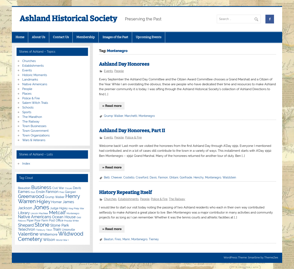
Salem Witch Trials (35, 103)
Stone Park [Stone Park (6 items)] (59, 225)
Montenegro (147, 115)
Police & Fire (133, 137)
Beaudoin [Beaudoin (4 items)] (24, 188)
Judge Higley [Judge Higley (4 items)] (59, 208)
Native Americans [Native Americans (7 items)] (34, 216)
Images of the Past (115, 37)
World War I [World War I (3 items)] (62, 240)
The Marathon (32, 117)
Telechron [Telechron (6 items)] (26, 229)
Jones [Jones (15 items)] (41, 207)
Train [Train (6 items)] (57, 229)
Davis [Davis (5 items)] (77, 188)
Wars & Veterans (33, 140)
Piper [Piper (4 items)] (30, 220)
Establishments (128, 199)
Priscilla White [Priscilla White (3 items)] (71, 220)
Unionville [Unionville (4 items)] (68, 229)
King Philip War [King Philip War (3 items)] (76, 208)
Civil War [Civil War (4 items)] (58, 188)
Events (108, 71)
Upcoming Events (148, 37)
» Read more (111, 106)
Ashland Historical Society (68, 18)
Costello (128, 177)
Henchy (199, 177)
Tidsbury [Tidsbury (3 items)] (40, 230)
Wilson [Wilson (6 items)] (49, 239)
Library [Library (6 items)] (24, 213)
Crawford (142, 177)
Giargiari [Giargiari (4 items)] (70, 192)
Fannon (163, 177)
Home (20, 37)
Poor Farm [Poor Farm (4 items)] (41, 220)
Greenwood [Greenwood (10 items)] (31, 196)
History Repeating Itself (125, 192)
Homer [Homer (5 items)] (56, 202)
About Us (38, 37)
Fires (118, 239)
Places (26, 93)
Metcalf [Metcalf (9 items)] (57, 212)
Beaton (108, 239)
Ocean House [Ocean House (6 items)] (64, 217)
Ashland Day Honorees (124, 64)
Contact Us (61, 37)
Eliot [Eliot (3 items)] (33, 192)
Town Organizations (36, 135)
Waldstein (229, 177)
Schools (27, 107)
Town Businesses (34, 126)
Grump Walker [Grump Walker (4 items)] (55, 197)
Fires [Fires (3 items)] (61, 192)
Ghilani (173, 177)
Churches (110, 199)
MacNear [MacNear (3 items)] (43, 213)
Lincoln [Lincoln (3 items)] (34, 213)
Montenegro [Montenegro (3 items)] (73, 213)
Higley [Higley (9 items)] (43, 201)
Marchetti (131, 115)
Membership (85, 37)
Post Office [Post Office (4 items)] (56, 220)
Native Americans (34, 84)
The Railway (177, 199)
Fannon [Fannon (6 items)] (52, 191)
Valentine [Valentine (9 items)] (28, 234)
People (119, 71)
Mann (126, 239)
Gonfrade (186, 177)
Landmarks (30, 79)
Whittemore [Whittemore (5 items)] (48, 234)
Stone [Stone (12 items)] (42, 224)
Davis (153, 177)
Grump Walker (113, 115)
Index (26, 163)
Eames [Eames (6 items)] (24, 191)
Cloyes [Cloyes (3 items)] (68, 188)
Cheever (116, 177)
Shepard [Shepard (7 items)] (26, 225)
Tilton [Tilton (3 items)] (49, 230)
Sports (26, 112)
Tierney (154, 239)
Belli (107, 177)
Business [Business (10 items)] (41, 187)
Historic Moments (34, 75)
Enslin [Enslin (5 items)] (40, 192)
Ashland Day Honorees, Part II (132, 130)
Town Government (35, 131)
